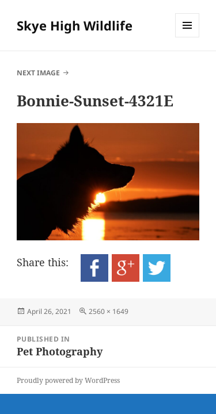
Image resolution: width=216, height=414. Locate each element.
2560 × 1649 (108, 311)
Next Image (38, 73)
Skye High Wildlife (74, 25)
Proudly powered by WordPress (68, 380)
